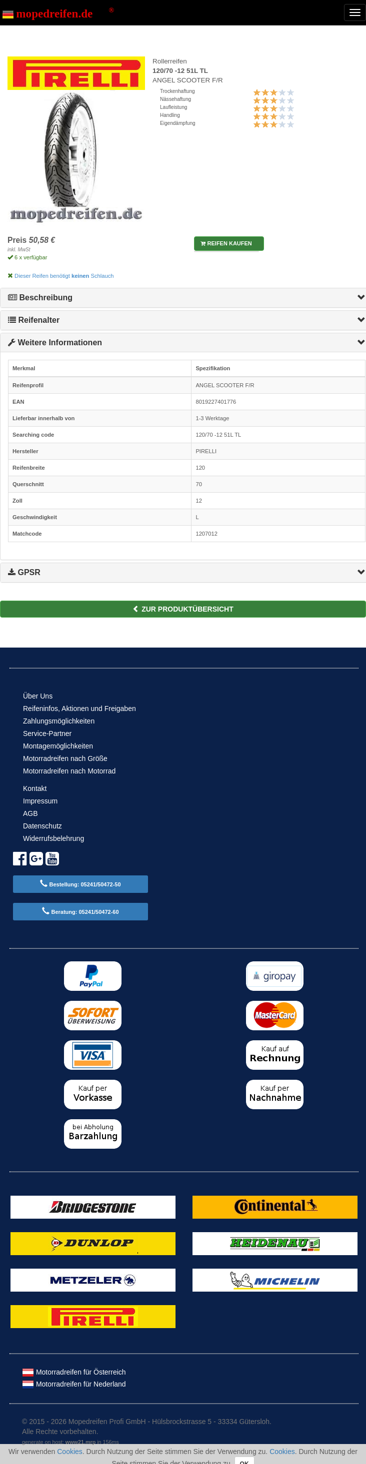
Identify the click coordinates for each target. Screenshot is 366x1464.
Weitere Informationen (55, 342)
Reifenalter (34, 320)
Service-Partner (47, 733)
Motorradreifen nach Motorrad (69, 771)
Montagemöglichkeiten (58, 746)
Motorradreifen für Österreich (74, 1372)
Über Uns (37, 696)
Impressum (40, 801)
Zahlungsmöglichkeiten (58, 721)
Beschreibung (40, 297)
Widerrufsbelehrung (53, 838)
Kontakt (34, 788)
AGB (30, 813)
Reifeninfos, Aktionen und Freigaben (79, 709)
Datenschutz (42, 826)
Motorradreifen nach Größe (65, 758)
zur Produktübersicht (182, 609)
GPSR (24, 572)
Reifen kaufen (226, 243)
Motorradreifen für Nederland (74, 1384)
